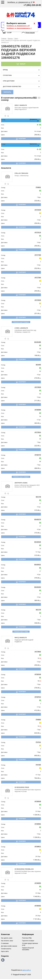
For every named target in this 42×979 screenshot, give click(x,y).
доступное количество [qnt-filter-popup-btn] (12, 86)
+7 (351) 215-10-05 (32, 5)
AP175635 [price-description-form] (37, 387)
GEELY (17, 105)
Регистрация (30, 33)
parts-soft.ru (26, 970)
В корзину (22, 138)
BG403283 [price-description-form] (37, 587)
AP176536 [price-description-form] (37, 300)
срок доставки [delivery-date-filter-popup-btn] (8, 81)
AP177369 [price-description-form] (37, 255)
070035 (27, 787)
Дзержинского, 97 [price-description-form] (34, 120)
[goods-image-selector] (7, 109)
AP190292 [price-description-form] (37, 906)
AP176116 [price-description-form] (37, 232)
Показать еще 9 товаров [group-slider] (21, 322)
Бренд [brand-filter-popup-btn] (5, 70)
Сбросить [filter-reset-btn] (7, 92)
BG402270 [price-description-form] (37, 519)
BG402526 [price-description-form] (37, 542)
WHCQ (17, 637)
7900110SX (24, 173)
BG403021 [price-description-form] (37, 564)
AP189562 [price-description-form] (37, 824)
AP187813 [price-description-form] (37, 697)
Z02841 (25, 483)
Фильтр (22, 64)
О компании (5, 943)
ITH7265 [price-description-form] (38, 765)
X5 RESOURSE (20, 787)
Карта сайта (5, 951)
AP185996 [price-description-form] (37, 410)
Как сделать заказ (6, 938)
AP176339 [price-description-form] (37, 210)
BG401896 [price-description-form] (37, 342)
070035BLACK (29, 869)
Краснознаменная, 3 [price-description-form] (34, 144)
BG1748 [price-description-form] (38, 497)
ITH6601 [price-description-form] (38, 187)
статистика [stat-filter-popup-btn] (7, 75)
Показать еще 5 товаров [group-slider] (21, 477)
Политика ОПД (26, 938)
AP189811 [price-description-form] (37, 846)
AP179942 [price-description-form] (37, 651)
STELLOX (18, 173)
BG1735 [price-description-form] (38, 609)
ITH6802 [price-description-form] (38, 719)
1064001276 (23, 105)
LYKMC (17, 328)
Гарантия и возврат (28, 940)
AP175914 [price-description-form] (37, 432)
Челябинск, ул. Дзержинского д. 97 (18, 26)
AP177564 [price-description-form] (37, 277)
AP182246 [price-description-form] (37, 674)
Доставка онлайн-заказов (9, 946)
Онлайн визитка (6, 949)
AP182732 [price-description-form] (37, 455)
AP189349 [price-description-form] (37, 801)
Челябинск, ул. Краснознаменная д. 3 (19, 28)
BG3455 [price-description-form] (38, 364)
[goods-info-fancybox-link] (5, 116)
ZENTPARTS (19, 483)
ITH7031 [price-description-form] (38, 742)
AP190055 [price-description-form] (37, 883)
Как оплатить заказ (7, 940)
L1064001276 (24, 328)
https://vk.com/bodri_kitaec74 (2, 960)
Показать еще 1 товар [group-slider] (21, 631)
